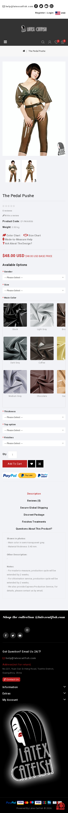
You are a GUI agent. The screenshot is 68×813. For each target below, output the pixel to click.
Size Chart (32, 235)
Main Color (10, 297)
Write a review (11, 215)
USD (60, 13)
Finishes (9, 437)
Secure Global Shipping (34, 507)
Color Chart (11, 235)
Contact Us (11, 679)
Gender (8, 271)
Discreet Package (34, 514)
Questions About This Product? (34, 528)
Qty (4, 454)
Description (34, 493)
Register (40, 13)
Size (6, 284)
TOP (60, 805)
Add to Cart (15, 463)
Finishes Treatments (34, 521)
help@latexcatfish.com (19, 6)
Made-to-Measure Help (17, 239)
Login (50, 13)
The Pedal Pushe (37, 51)
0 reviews (7, 210)
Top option (10, 424)
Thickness (10, 411)
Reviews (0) (34, 500)
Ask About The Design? (17, 243)
